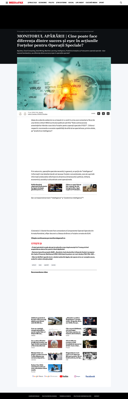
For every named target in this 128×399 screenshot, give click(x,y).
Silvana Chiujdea (42, 114)
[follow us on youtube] (64, 376)
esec (40, 265)
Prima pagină (20, 31)
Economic (43, 2)
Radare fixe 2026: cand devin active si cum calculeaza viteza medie (39, 367)
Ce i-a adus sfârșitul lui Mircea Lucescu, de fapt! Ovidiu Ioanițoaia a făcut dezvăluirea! (39, 343)
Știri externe (61, 2)
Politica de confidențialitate (82, 396)
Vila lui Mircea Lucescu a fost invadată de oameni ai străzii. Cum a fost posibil (73, 343)
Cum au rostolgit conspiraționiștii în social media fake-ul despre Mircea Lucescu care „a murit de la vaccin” (39, 331)
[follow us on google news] (37, 376)
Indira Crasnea (32, 114)
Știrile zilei (32, 2)
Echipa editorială (34, 396)
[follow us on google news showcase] (50, 376)
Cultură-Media (91, 2)
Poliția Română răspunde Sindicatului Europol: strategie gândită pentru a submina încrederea (39, 187)
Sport (101, 2)
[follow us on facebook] (90, 376)
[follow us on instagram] (77, 376)
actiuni (34, 265)
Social (71, 2)
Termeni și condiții (65, 396)
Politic (51, 2)
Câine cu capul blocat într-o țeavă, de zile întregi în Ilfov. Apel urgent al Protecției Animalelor (73, 187)
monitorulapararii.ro (57, 238)
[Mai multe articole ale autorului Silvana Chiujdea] (25, 113)
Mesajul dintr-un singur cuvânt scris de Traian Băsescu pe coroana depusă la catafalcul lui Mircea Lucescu (39, 355)
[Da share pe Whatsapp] (108, 113)
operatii (46, 265)
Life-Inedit (80, 2)
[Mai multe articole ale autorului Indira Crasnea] (20, 113)
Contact (96, 396)
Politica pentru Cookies (49, 396)
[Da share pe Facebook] (98, 113)
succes (53, 265)
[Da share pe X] (103, 113)
